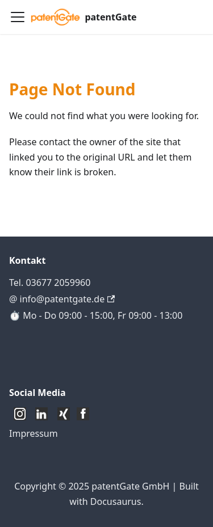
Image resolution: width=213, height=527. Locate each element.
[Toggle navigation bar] (17, 17)
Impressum (33, 433)
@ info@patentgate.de (62, 299)
